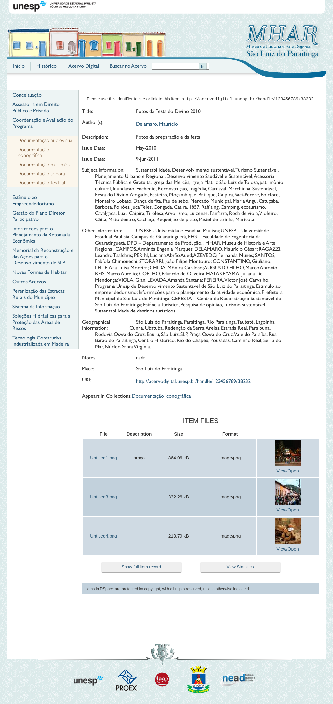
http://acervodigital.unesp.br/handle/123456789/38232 (193, 382)
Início (19, 66)
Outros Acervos (29, 281)
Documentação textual (41, 183)
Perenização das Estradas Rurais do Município (38, 294)
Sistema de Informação (36, 306)
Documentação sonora (41, 174)
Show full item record (141, 567)
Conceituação (27, 95)
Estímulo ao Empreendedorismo (33, 200)
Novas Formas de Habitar (39, 272)
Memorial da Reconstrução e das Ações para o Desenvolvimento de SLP (42, 256)
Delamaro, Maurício (157, 124)
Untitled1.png (103, 458)
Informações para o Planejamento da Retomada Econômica (41, 234)
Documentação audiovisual (45, 140)
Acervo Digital (83, 66)
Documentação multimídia (44, 164)
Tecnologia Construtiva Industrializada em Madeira (40, 341)
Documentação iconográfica (33, 152)
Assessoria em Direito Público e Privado (36, 107)
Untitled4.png (103, 536)
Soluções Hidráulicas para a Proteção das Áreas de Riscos (41, 322)
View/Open (288, 471)
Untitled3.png (103, 497)
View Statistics (240, 567)
